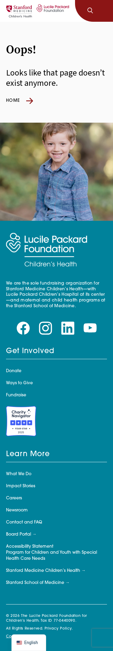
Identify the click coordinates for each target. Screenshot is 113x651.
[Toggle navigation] (103, 11)
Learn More (28, 454)
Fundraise (16, 395)
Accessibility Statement (29, 546)
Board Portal (18, 534)
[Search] (90, 10)
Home (19, 101)
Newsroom (17, 510)
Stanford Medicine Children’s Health (43, 571)
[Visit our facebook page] (23, 328)
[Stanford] (19, 11)
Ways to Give (19, 383)
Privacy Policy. (59, 628)
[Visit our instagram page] (45, 328)
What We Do (18, 474)
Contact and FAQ (24, 522)
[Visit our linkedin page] (67, 328)
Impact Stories (20, 486)
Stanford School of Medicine (35, 583)
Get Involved (30, 351)
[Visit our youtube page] (90, 328)
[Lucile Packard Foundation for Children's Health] (52, 11)
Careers (14, 498)
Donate (13, 371)
